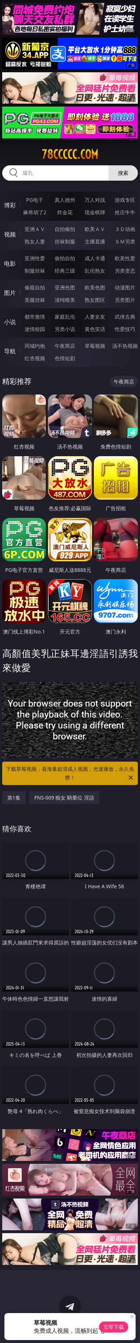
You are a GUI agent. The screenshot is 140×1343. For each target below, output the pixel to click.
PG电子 (34, 199)
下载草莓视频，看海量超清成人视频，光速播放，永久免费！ (70, 773)
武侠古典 (125, 316)
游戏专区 (125, 199)
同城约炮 (35, 345)
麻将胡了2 (35, 212)
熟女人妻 (35, 241)
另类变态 (125, 270)
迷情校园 (35, 329)
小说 (10, 322)
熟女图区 (95, 299)
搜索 (123, 172)
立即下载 (113, 1326)
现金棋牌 (95, 212)
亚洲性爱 (35, 258)
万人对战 (95, 199)
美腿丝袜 (35, 299)
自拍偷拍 (65, 229)
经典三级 (65, 270)
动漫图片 (125, 287)
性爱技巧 (125, 329)
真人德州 (65, 199)
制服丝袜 (35, 270)
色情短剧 (65, 358)
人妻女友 (95, 316)
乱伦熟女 (95, 270)
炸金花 (65, 212)
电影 (10, 263)
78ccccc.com (70, 154)
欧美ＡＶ (95, 229)
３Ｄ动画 (125, 229)
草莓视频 (95, 345)
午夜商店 (65, 345)
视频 (10, 234)
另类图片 (125, 299)
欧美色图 (95, 287)
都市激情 (35, 316)
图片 (10, 293)
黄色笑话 (95, 329)
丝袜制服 (65, 241)
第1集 (14, 797)
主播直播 (95, 241)
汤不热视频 (125, 345)
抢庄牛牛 (125, 212)
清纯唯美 (65, 299)
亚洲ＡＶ (35, 229)
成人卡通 (95, 258)
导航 (10, 351)
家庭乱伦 (65, 316)
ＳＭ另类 (125, 241)
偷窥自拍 (35, 287)
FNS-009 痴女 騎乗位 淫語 (64, 797)
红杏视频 (35, 358)
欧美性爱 (125, 258)
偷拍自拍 (65, 258)
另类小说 (65, 329)
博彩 (10, 205)
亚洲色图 (65, 287)
